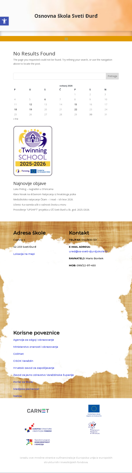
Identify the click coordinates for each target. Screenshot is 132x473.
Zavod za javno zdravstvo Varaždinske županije (43, 374)
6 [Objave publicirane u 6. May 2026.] (45, 99)
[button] (4, 21)
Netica (17, 396)
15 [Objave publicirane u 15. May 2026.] (75, 104)
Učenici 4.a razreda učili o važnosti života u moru (39, 204)
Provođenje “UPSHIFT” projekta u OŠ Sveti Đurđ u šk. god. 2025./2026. (51, 209)
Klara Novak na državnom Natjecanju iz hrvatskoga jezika (44, 194)
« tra (15, 118)
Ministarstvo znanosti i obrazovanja (35, 346)
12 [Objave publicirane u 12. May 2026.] (30, 104)
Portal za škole (23, 381)
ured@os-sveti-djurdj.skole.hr (88, 251)
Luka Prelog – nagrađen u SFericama (33, 189)
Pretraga (112, 76)
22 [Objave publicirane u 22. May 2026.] (75, 109)
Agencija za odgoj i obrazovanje (33, 339)
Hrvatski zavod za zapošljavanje (33, 367)
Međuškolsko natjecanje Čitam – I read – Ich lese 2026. (43, 199)
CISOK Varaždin (23, 360)
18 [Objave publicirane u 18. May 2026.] (15, 109)
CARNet (18, 353)
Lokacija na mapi (24, 253)
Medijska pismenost (26, 388)
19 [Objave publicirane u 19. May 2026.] (30, 109)
